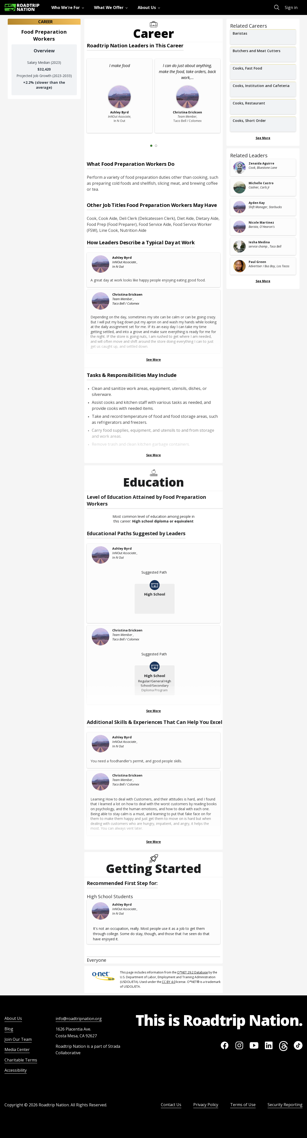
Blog (8, 1029)
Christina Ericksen (127, 294)
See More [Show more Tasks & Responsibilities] (153, 455)
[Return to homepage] (21, 7)
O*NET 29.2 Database (192, 972)
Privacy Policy (205, 1104)
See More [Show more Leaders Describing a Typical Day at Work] (153, 359)
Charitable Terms (20, 1060)
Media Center (17, 1049)
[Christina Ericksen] (101, 301)
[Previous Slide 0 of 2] (144, 146)
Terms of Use (243, 1104)
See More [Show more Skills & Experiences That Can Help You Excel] (153, 842)
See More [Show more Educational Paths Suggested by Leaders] (153, 711)
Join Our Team (18, 1039)
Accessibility (15, 1070)
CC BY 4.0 (168, 982)
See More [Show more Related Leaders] (263, 281)
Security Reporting (285, 1104)
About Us (13, 1018)
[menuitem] (68, 7)
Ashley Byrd (122, 257)
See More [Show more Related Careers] (263, 138)
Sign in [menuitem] (291, 7)
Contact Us (171, 1104)
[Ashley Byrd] (101, 264)
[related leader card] (263, 167)
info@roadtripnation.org (79, 1018)
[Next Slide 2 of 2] (163, 146)
